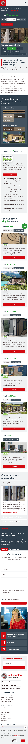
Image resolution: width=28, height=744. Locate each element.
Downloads (4, 720)
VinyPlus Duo (19, 48)
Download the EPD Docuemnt (10, 174)
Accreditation (4, 714)
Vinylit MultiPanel (15, 54)
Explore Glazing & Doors (9, 512)
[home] (3, 3)
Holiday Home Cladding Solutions (14, 8)
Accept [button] (23, 740)
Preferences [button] (5, 740)
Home (2, 8)
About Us (3, 708)
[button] (25, 727)
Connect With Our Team (7, 24)
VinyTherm (23, 54)
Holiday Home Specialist (7, 699)
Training (3, 716)
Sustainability (4, 710)
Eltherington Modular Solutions (10, 685)
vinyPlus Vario (14, 10)
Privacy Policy (17, 735)
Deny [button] (14, 740)
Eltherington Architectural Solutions (11, 688)
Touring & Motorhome (6, 701)
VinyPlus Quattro (5, 51)
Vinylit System (4, 10)
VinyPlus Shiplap (5, 54)
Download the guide (14, 549)
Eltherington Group (7, 681)
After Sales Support (5, 712)
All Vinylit (4, 48)
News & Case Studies (6, 718)
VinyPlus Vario (12, 48)
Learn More (4, 549)
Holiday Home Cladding (7, 697)
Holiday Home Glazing (6, 695)
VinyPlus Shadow (15, 51)
